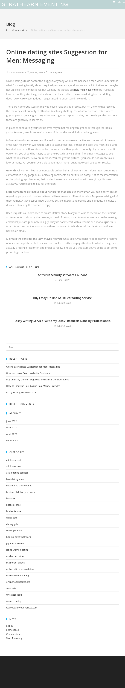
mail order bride (15, 556)
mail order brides (15, 562)
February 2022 (14, 440)
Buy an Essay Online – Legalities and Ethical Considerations (37, 379)
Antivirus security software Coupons (62, 275)
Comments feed (14, 634)
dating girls (12, 524)
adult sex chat (13, 460)
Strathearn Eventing (35, 4)
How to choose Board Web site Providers (28, 373)
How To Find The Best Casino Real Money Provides (33, 385)
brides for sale (13, 511)
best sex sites (13, 504)
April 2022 (11, 434)
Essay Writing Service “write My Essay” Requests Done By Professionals (62, 321)
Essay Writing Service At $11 (21, 392)
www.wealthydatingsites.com (21, 607)
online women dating (17, 575)
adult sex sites (13, 466)
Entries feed (12, 629)
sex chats (11, 588)
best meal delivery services (20, 492)
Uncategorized (56, 72)
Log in (9, 625)
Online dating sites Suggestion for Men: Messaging (33, 366)
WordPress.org (14, 638)
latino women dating (17, 549)
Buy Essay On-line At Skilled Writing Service (62, 298)
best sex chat (13, 498)
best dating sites (15, 479)
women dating (14, 601)
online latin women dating (20, 569)
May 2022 (11, 427)
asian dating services (17, 472)
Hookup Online (14, 530)
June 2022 (11, 421)
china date (11, 517)
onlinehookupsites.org (18, 581)
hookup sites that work (18, 536)
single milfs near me (84, 89)
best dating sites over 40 (19, 485)
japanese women (15, 543)
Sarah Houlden (16, 72)
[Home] (7, 30)
